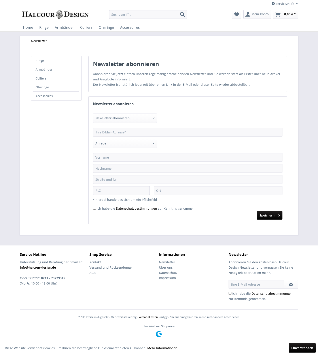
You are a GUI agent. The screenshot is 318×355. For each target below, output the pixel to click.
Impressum (167, 278)
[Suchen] (182, 14)
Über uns (166, 267)
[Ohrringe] (106, 27)
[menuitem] (148, 14)
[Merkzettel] (236, 14)
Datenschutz (168, 273)
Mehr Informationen (162, 348)
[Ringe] (44, 27)
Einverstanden (302, 348)
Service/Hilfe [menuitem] (283, 4)
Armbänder (44, 69)
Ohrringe (42, 87)
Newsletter (167, 262)
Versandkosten (148, 317)
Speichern (269, 214)
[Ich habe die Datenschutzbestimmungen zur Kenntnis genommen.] (94, 208)
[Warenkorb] (285, 14)
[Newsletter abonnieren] (291, 284)
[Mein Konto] (257, 14)
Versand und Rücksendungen (111, 267)
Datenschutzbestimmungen (136, 208)
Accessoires (44, 96)
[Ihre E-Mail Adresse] (256, 284)
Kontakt (95, 262)
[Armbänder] (64, 27)
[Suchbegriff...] (148, 14)
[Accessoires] (130, 27)
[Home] (28, 27)
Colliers (41, 78)
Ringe (40, 61)
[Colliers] (86, 27)
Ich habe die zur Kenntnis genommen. (146, 208)
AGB (92, 273)
